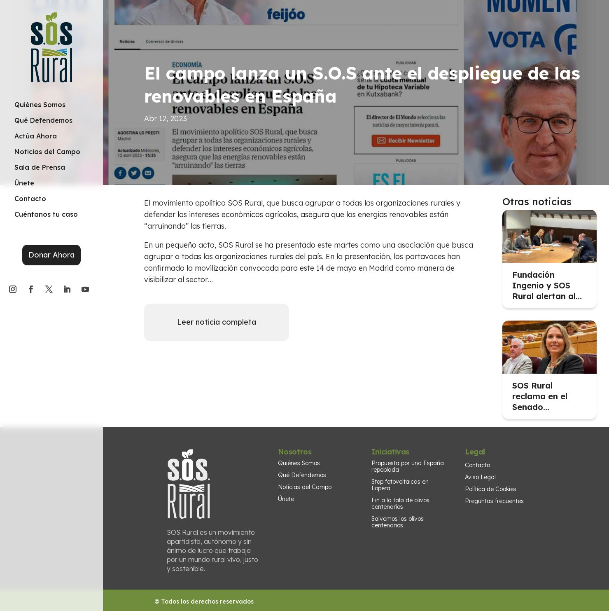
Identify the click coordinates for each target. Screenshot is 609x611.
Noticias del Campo (304, 487)
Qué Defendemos (302, 475)
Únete (286, 499)
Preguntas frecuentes (494, 501)
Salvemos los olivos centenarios (397, 522)
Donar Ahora (51, 255)
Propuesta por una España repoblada (407, 466)
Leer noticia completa (216, 322)
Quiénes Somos (299, 463)
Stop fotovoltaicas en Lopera (400, 485)
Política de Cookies (490, 489)
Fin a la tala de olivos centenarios (400, 503)
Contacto (477, 465)
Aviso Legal (480, 477)
